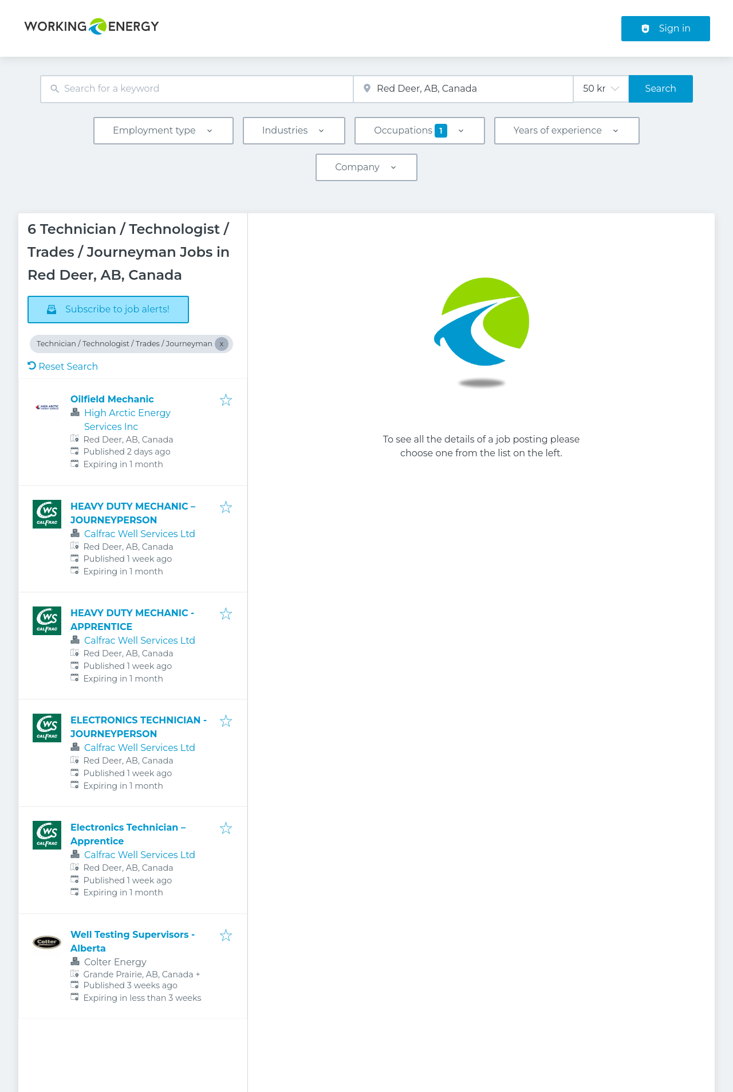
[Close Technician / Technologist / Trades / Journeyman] (221, 344)
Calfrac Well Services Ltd (139, 534)
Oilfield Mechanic (112, 399)
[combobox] (196, 89)
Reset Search (62, 366)
